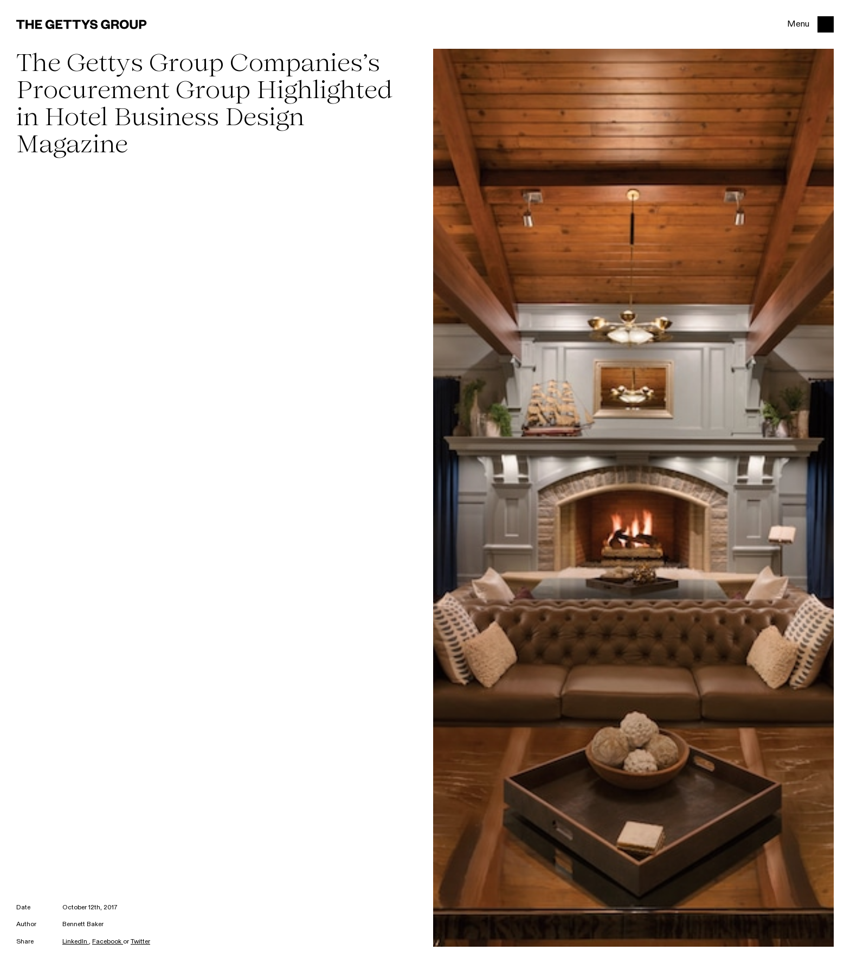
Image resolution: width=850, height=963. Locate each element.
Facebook (107, 942)
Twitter (140, 942)
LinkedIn (75, 942)
